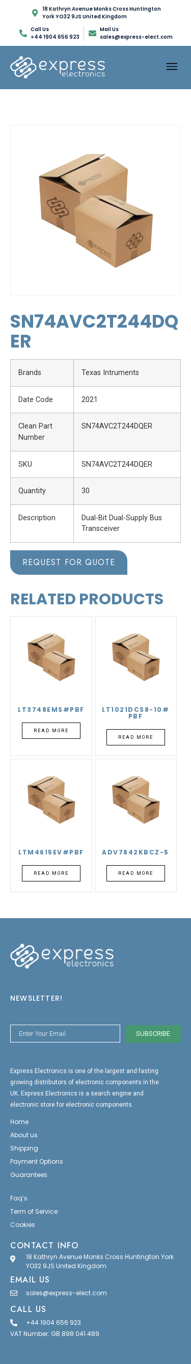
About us (24, 1135)
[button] (172, 67)
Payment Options (36, 1161)
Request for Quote (68, 562)
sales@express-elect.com (66, 1293)
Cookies (22, 1224)
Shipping (24, 1148)
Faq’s (19, 1198)
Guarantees (28, 1174)
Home (19, 1121)
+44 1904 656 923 (53, 1322)
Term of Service (34, 1211)
